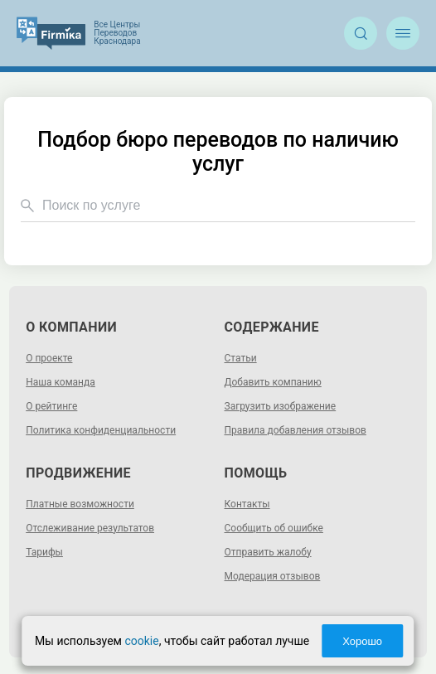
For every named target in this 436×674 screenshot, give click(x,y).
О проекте (49, 358)
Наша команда (60, 382)
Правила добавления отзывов (295, 430)
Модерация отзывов (273, 576)
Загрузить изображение (281, 406)
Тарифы (44, 552)
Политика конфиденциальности (101, 430)
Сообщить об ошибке (274, 528)
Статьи (241, 358)
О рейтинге (51, 406)
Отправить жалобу (268, 552)
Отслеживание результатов (90, 528)
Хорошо (362, 641)
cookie (141, 640)
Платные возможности (80, 504)
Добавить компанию (273, 382)
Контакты (247, 504)
